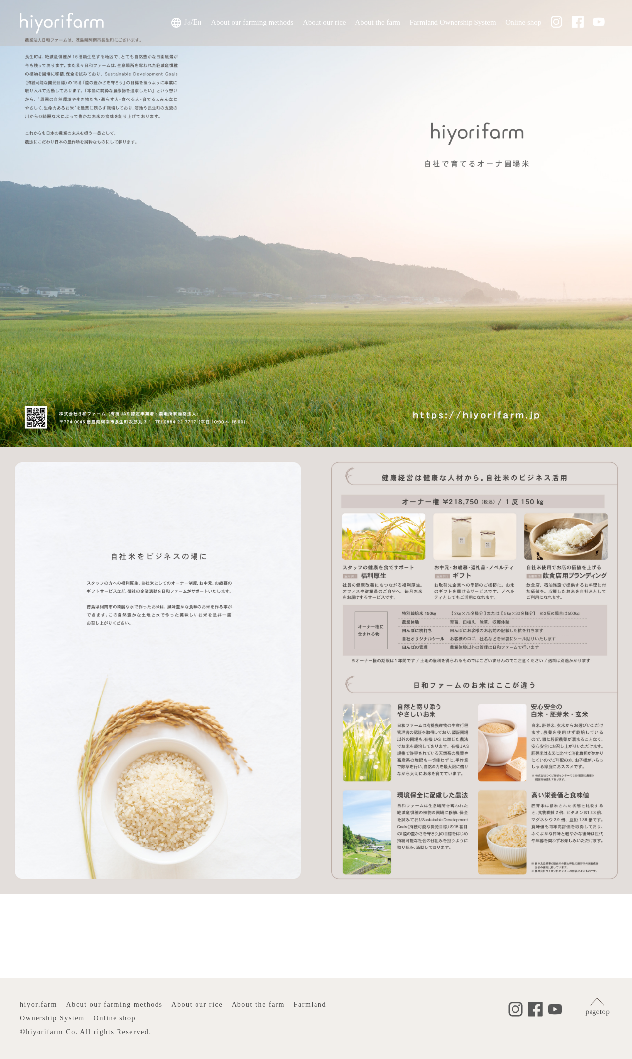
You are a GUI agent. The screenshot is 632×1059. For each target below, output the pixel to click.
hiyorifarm (38, 1004)
